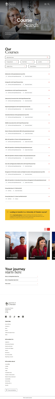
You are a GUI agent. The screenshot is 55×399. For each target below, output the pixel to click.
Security (6, 385)
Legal (6, 370)
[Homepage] (10, 4)
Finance (32, 257)
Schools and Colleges (9, 348)
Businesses (7, 352)
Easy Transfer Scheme (17, 215)
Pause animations (11, 390)
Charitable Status (8, 372)
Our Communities (8, 354)
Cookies (6, 366)
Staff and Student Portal (9, 332)
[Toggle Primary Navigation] (45, 4)
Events (6, 330)
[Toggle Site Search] (48, 4)
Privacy (6, 368)
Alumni (6, 350)
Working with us (8, 383)
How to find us (8, 324)
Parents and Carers (8, 346)
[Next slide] (48, 229)
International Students (9, 344)
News (6, 328)
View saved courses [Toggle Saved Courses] (27, 397)
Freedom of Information (10, 374)
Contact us (7, 326)
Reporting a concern (9, 356)
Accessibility (7, 364)
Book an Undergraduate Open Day (21, 276)
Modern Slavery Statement (10, 376)
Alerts (6, 334)
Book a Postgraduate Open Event (21, 280)
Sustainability (7, 379)
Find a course (21, 283)
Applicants (7, 342)
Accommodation (11, 257)
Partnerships (7, 381)
